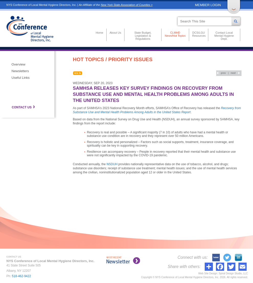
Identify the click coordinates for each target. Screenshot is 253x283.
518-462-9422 (21, 276)
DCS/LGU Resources (198, 34)
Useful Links (21, 78)
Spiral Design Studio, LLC (233, 273)
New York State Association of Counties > (127, 4)
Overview (18, 64)
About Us (115, 32)
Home (99, 32)
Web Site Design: (208, 273)
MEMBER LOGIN (208, 5)
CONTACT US (22, 107)
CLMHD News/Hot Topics (175, 34)
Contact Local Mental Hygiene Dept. (224, 35)
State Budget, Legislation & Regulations (143, 35)
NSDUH (112, 164)
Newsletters (20, 71)
